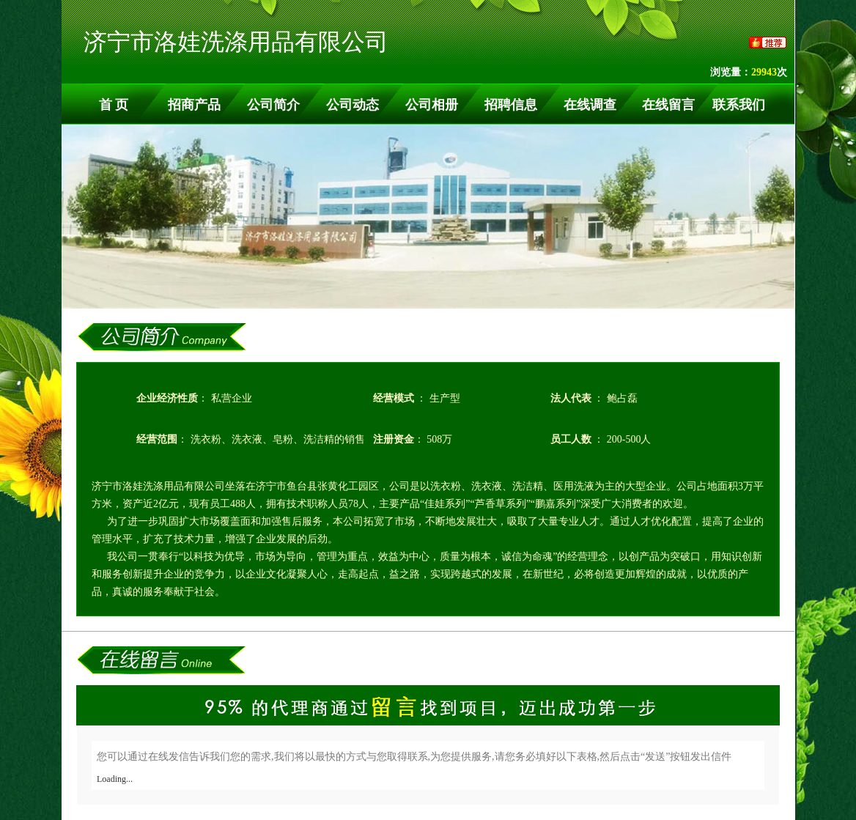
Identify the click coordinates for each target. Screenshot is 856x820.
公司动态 (352, 104)
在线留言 (668, 104)
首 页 (114, 104)
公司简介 (273, 104)
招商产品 (194, 104)
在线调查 (590, 104)
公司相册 (431, 104)
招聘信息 (510, 104)
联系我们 (738, 104)
